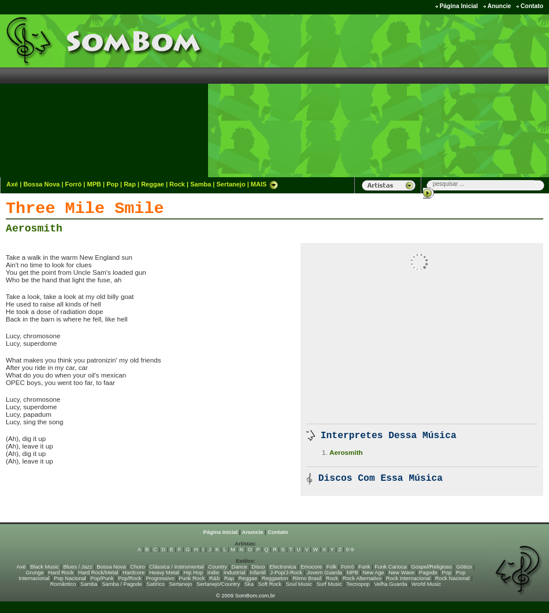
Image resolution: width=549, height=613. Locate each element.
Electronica (282, 567)
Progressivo (160, 578)
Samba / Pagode (122, 584)
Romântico (63, 584)
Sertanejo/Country (218, 584)
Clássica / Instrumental (176, 567)
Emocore (311, 567)
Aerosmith (34, 228)
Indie (213, 572)
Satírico (155, 584)
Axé (12, 184)
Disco (258, 567)
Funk (364, 567)
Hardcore (133, 572)
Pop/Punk (101, 578)
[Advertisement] (453, 95)
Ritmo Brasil (306, 578)
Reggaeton (275, 578)
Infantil (257, 572)
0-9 (350, 549)
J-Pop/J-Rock (286, 572)
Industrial (235, 572)
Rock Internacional (408, 578)
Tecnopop (357, 584)
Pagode (428, 572)
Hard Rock (60, 572)
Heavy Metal (164, 572)
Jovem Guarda (324, 572)
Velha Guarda (390, 584)
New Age (373, 572)
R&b (214, 578)
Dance (239, 567)
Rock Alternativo (362, 578)
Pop (112, 184)
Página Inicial (459, 6)
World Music (426, 584)
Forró (73, 184)
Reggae (152, 184)
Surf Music (329, 584)
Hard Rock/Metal (98, 572)
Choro (137, 567)
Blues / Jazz (78, 567)
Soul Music (299, 584)
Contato (532, 6)
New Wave (401, 572)
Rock (177, 184)
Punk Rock (192, 578)
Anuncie (499, 6)
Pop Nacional (70, 578)
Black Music (44, 567)
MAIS (265, 184)
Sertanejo (230, 184)
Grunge (35, 572)
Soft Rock (269, 584)
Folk (332, 567)
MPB (94, 184)
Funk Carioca (390, 567)
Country (217, 567)
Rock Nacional (452, 578)
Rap (130, 184)
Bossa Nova (41, 184)
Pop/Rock (129, 578)
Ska (249, 584)
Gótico (464, 567)
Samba (200, 184)
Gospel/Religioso (431, 567)
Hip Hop (193, 572)
